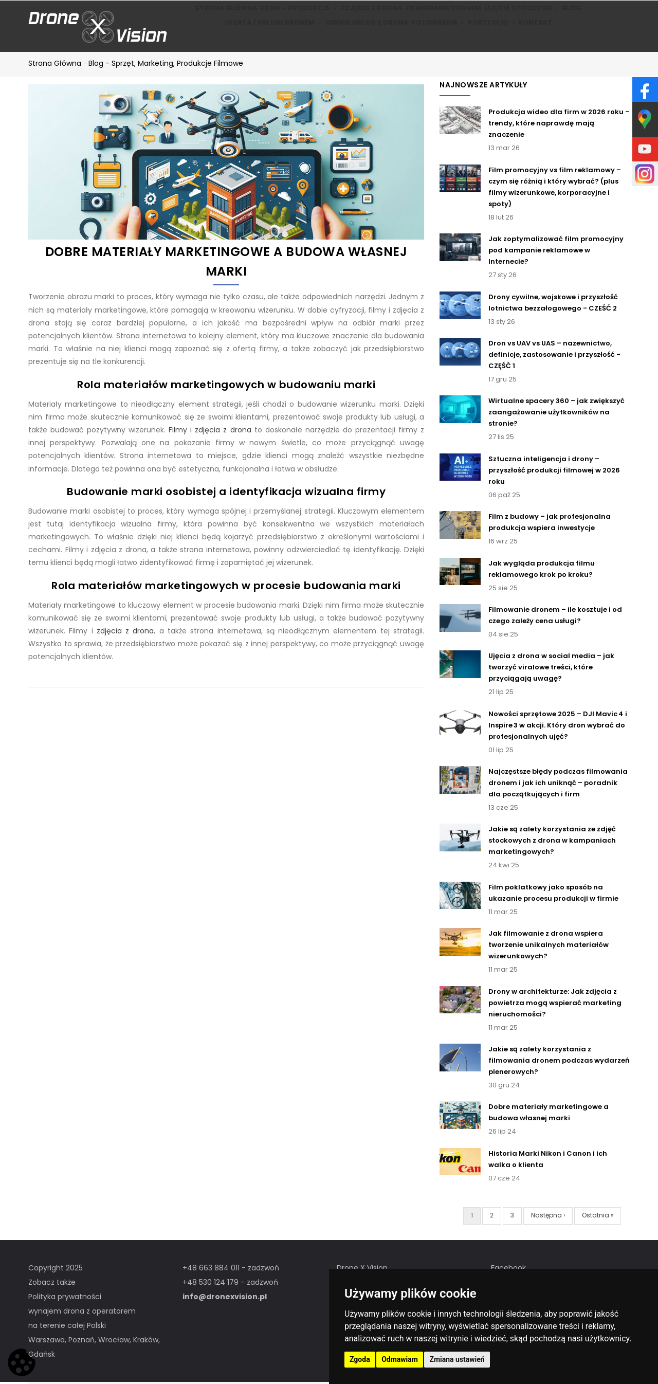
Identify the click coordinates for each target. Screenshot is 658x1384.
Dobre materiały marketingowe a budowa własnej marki (548, 1114)
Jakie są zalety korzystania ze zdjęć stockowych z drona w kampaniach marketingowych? (552, 842)
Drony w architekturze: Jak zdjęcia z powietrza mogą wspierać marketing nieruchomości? (555, 1004)
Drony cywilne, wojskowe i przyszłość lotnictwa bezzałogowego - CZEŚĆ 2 (553, 304)
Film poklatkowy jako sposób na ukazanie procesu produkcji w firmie (553, 894)
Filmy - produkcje (285, 13)
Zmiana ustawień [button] (456, 1359)
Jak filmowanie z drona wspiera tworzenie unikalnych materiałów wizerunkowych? (548, 946)
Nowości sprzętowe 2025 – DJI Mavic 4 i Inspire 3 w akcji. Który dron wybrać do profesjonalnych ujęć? (557, 727)
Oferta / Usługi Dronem (256, 40)
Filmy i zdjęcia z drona (210, 431)
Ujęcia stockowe (527, 13)
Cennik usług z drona (354, 40)
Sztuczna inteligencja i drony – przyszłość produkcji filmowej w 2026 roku (554, 472)
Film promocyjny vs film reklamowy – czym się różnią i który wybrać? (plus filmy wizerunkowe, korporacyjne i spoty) (554, 188)
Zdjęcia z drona (364, 13)
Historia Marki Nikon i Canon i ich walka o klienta (547, 1160)
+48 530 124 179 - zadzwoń (230, 1284)
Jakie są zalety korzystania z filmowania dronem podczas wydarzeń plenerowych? (559, 1062)
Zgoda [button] (360, 1359)
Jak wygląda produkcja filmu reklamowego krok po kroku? (541, 570)
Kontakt (548, 40)
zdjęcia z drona (125, 632)
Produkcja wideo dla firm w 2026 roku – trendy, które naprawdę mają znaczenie (559, 125)
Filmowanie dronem (443, 13)
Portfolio (495, 40)
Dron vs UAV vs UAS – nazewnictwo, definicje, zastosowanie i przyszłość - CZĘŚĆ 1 (554, 356)
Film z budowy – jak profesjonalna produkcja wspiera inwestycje (549, 523)
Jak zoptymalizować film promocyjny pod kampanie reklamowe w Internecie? (556, 251)
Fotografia (432, 40)
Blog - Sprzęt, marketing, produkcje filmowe (165, 65)
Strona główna (205, 13)
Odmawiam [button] (399, 1359)
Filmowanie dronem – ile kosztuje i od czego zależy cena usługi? (555, 616)
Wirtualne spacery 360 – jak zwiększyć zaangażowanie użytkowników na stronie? (556, 414)
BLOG (588, 13)
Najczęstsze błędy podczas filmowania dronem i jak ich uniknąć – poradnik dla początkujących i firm (558, 784)
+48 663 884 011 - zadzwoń (230, 1269)
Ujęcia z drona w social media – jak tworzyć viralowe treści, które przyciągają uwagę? (551, 668)
